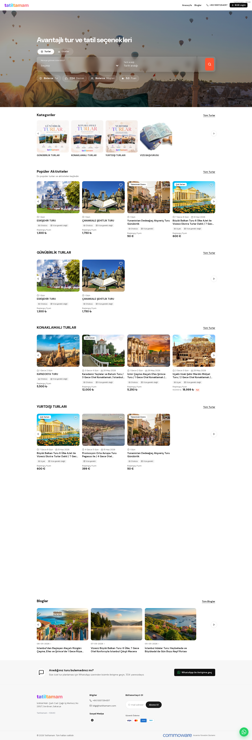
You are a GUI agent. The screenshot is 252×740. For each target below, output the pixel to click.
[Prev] (38, 133)
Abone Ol (153, 704)
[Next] (214, 133)
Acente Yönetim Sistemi (204, 735)
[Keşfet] (209, 64)
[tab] (46, 51)
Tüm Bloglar (208, 601)
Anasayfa (187, 5)
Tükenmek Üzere (138, 184)
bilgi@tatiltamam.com (103, 705)
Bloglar (198, 5)
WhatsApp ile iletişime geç (194, 672)
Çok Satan (180, 184)
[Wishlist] (75, 185)
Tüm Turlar (209, 115)
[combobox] (79, 65)
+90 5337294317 (100, 700)
